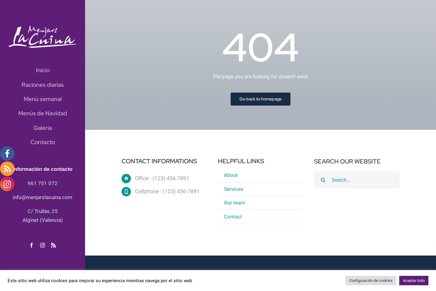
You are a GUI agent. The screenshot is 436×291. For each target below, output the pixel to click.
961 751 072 (42, 183)
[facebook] (31, 245)
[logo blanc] (43, 28)
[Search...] (356, 180)
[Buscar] (323, 180)
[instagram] (42, 245)
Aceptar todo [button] (414, 280)
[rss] (53, 245)
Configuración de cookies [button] (371, 280)
